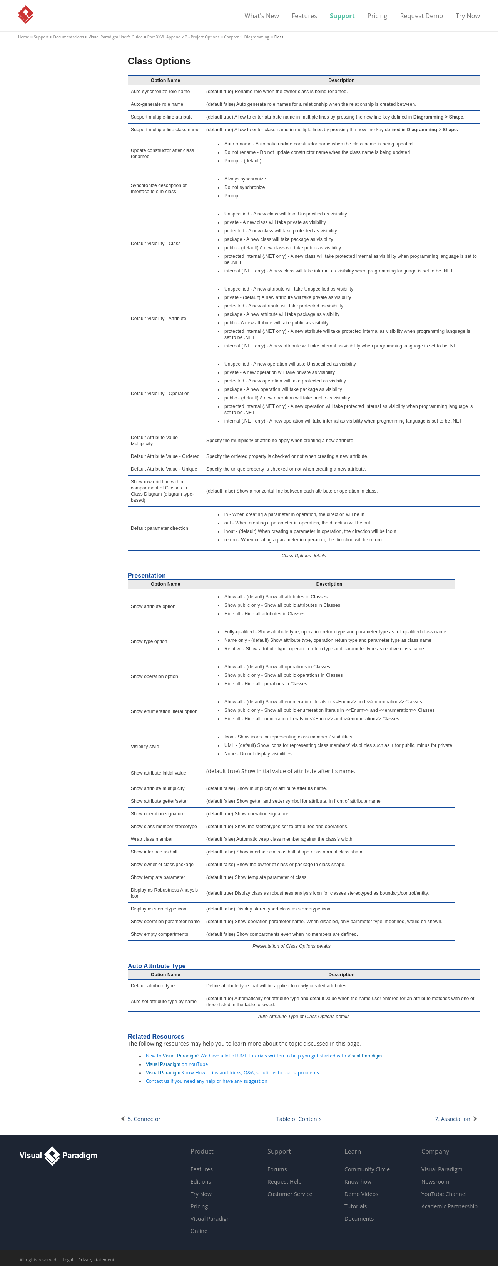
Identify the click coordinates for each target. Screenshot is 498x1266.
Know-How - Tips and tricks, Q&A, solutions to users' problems (232, 1072)
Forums (277, 1169)
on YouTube (177, 1064)
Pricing (378, 16)
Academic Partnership (449, 1206)
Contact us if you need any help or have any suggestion (206, 1081)
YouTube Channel (443, 1194)
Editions (201, 1181)
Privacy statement (96, 1260)
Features (304, 16)
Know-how (357, 1181)
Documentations (68, 37)
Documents (359, 1218)
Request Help (284, 1181)
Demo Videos (361, 1194)
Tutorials (355, 1206)
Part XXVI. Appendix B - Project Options (183, 37)
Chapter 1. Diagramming (246, 37)
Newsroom (435, 1181)
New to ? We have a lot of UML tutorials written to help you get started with (264, 1055)
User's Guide (116, 37)
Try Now (468, 16)
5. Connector (144, 1118)
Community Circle (367, 1169)
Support (342, 16)
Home (23, 37)
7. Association (452, 1118)
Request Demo (421, 16)
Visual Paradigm (25, 14)
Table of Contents (299, 1118)
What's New (261, 16)
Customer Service (290, 1194)
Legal (68, 1260)
